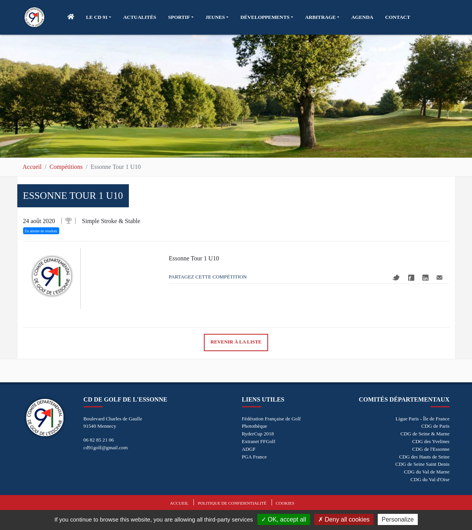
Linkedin (425, 278)
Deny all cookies (344, 519)
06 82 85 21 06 (98, 440)
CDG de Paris (435, 426)
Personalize (398, 519)
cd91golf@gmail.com (105, 447)
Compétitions (66, 166)
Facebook (411, 278)
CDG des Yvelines (430, 441)
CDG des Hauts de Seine (424, 457)
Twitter (396, 277)
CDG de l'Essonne (431, 449)
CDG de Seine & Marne (424, 434)
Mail (439, 277)
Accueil (32, 166)
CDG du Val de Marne (426, 472)
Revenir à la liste (236, 342)
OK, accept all (283, 519)
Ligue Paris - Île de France (422, 419)
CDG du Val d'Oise (429, 479)
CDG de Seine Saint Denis (422, 464)
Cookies (285, 503)
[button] (99, 17)
